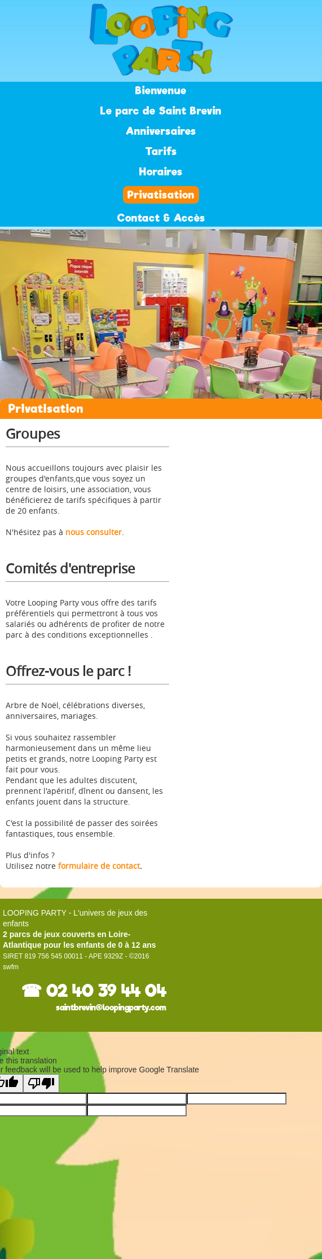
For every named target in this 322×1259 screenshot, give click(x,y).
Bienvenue (161, 90)
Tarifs (161, 151)
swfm (11, 967)
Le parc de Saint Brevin (161, 110)
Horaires (161, 171)
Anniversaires (161, 131)
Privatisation (161, 194)
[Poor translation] (41, 1083)
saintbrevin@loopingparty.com (111, 1007)
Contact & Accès (161, 217)
